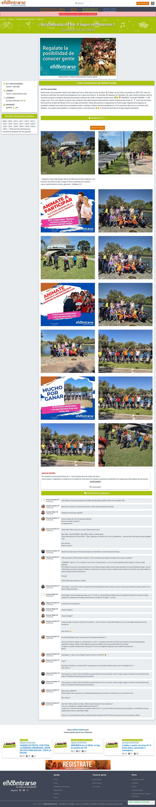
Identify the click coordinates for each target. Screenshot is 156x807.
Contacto (56, 794)
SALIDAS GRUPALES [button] (90, 9)
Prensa (56, 797)
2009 (10, 121)
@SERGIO (9, 107)
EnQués (134, 786)
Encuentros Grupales (138, 779)
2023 (22, 126)
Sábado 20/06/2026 (35, 748)
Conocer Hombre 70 (52, 551)
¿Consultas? (95, 487)
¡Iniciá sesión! (95, 482)
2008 (4, 121)
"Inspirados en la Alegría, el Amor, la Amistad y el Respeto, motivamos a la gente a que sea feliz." (90, 804)
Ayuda (55, 783)
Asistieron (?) (96, 118)
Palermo (40, 19)
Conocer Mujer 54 (52, 512)
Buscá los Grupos (137, 790)
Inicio (4, 19)
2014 (5, 124)
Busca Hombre (97, 783)
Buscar (56, 779)
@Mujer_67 (77, 184)
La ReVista (135, 783)
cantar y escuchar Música (132, 740)
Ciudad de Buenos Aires (25, 19)
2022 (16, 126)
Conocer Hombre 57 (52, 506)
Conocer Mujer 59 (52, 594)
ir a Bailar (24, 740)
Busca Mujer (96, 786)
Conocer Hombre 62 (52, 603)
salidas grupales (78, 730)
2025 (33, 126)
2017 (22, 124)
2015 (10, 124)
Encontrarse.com (50, 804)
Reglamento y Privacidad (61, 786)
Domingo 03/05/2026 (137, 747)
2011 (21, 121)
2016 (16, 124)
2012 (27, 121)
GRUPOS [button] (73, 9)
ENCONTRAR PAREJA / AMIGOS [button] (52, 9)
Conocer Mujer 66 (52, 609)
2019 (33, 124)
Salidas (11, 19)
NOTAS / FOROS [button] (109, 9)
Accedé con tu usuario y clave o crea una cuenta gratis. (77, 14)
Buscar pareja (97, 779)
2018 (27, 124)
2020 (5, 126)
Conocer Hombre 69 (52, 654)
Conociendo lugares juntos (81, 740)
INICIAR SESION (142, 3)
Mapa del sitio (58, 790)
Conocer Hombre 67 (52, 499)
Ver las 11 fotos (98, 128)
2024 (27, 126)
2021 (10, 126)
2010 (16, 121)
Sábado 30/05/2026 (86, 745)
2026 (5, 129)
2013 (32, 121)
